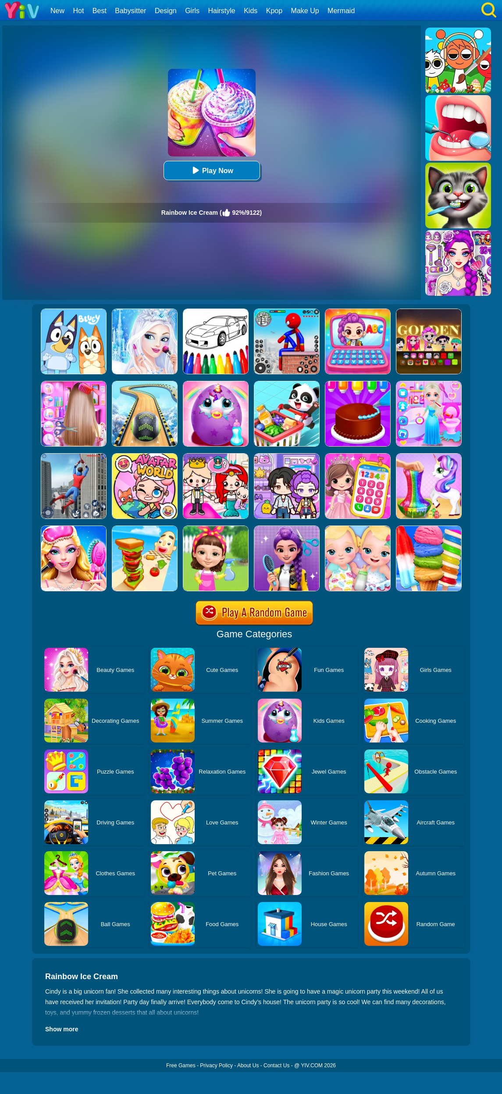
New (57, 10)
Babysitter (130, 10)
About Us (248, 1065)
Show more (61, 1029)
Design (166, 10)
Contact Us (276, 1065)
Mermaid (341, 10)
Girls (192, 10)
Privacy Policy (216, 1065)
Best (100, 10)
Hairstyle (221, 10)
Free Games (181, 1065)
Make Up (305, 10)
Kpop (274, 10)
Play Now (211, 170)
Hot (78, 10)
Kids (250, 10)
